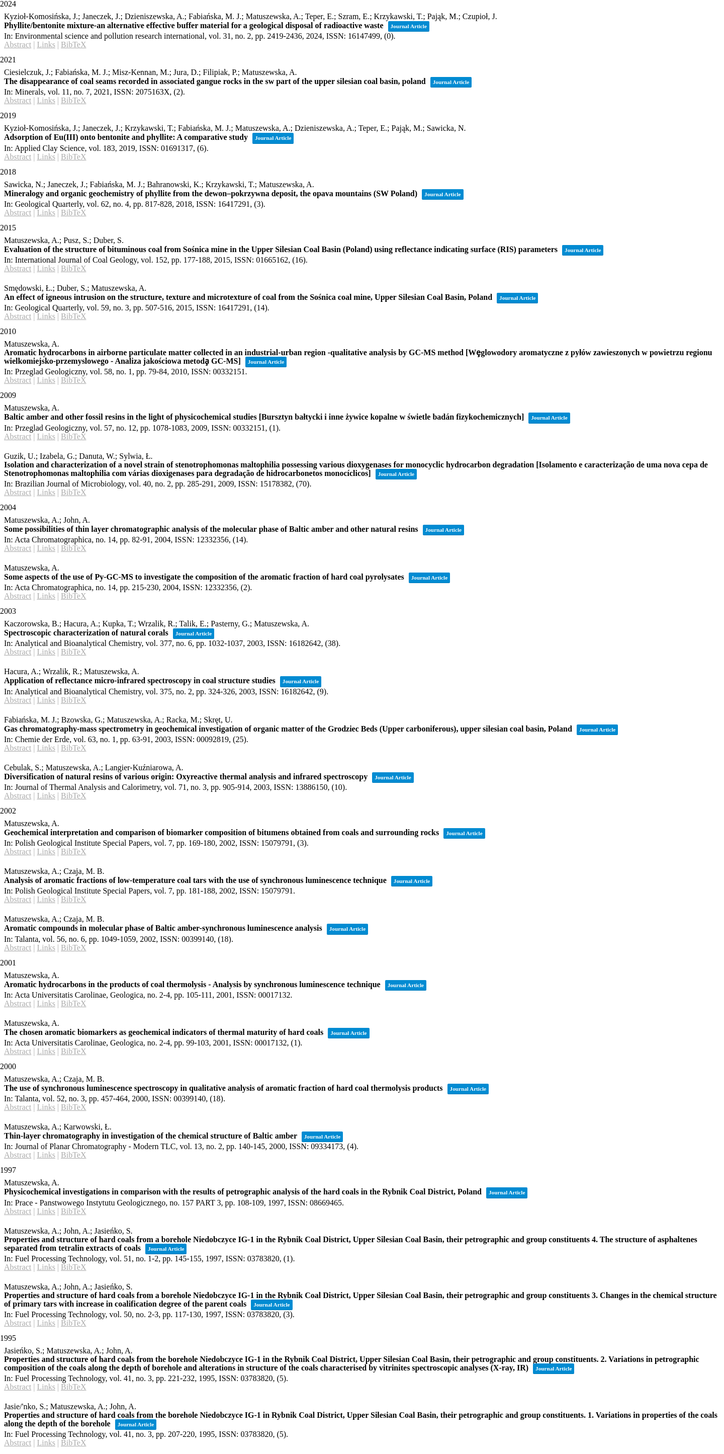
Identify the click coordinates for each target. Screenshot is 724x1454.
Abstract (17, 44)
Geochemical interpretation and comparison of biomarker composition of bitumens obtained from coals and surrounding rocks (221, 832)
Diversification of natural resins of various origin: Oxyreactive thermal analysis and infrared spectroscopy (186, 776)
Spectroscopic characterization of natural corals (86, 632)
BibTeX (73, 44)
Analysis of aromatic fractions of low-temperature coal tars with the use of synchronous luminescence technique (195, 880)
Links (46, 44)
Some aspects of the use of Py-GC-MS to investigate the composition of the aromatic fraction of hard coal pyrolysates (204, 577)
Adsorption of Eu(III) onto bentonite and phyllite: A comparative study (126, 137)
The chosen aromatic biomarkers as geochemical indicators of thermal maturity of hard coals (163, 1032)
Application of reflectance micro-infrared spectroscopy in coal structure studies (140, 680)
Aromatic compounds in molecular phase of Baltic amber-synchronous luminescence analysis (163, 928)
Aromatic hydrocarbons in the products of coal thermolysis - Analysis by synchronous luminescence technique (192, 984)
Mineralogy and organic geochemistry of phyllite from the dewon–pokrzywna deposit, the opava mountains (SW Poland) (210, 193)
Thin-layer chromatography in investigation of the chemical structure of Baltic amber (150, 1136)
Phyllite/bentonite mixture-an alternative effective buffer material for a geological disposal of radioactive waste (194, 25)
